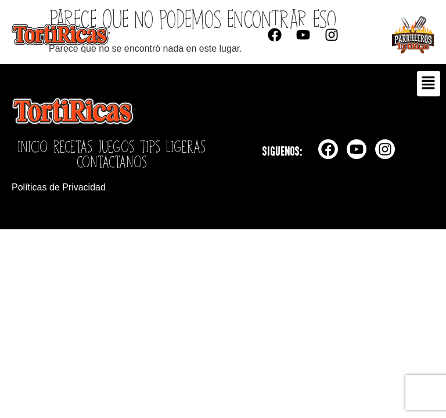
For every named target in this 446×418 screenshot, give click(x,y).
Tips (150, 146)
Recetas (72, 146)
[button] (428, 83)
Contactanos (112, 161)
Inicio (32, 146)
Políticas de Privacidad (59, 187)
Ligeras (186, 146)
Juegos (116, 146)
